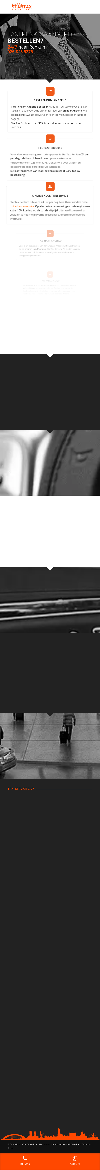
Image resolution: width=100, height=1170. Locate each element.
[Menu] (87, 6)
